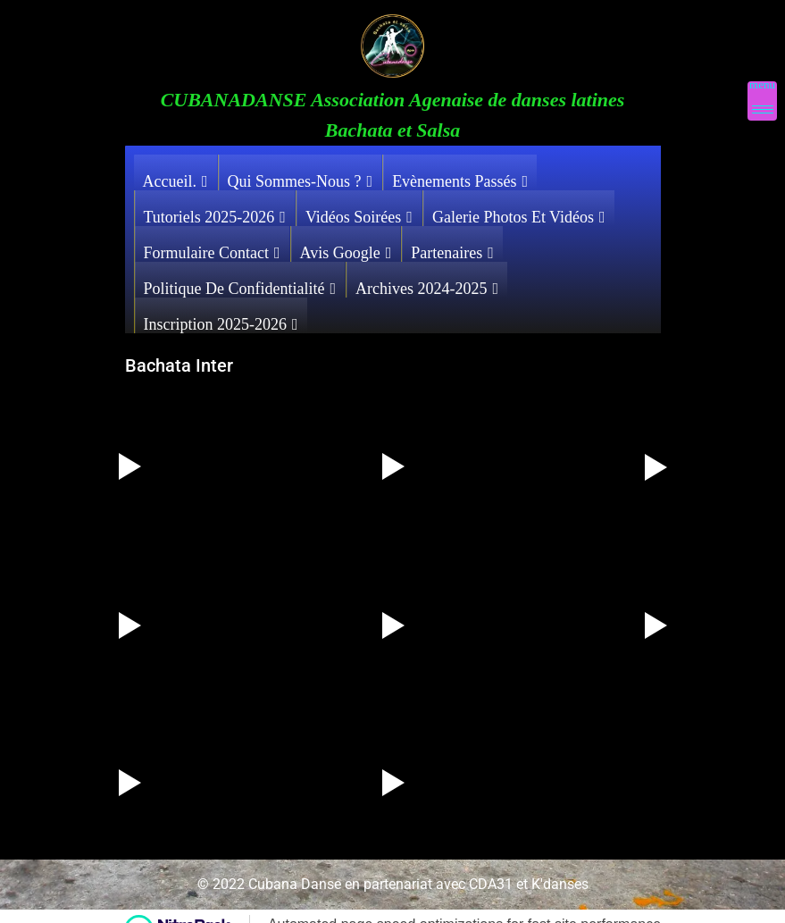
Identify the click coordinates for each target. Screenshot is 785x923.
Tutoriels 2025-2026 (215, 212)
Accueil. (175, 177)
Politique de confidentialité (240, 284)
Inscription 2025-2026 (221, 319)
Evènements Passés (460, 177)
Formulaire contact (212, 248)
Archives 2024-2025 (426, 284)
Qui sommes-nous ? (300, 177)
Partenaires (452, 248)
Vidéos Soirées (359, 212)
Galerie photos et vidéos (518, 212)
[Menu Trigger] (762, 101)
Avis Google (346, 248)
